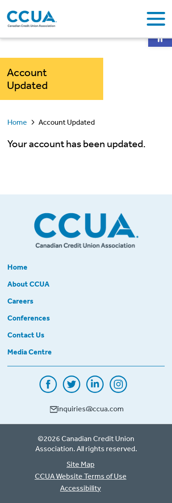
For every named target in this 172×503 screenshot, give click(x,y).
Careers (20, 300)
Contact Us (25, 334)
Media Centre (29, 351)
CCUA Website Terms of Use (81, 476)
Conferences (28, 317)
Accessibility (80, 487)
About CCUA (28, 283)
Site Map (80, 464)
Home (17, 122)
